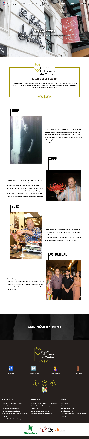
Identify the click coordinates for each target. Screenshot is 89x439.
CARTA (54, 4)
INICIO (9, 4)
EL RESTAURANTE (15, 4)
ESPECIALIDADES (32, 4)
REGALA (73, 4)
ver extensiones (18, 403)
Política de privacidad (68, 408)
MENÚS (63, 4)
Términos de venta (67, 411)
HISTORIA (23, 4)
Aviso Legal (64, 403)
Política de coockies (67, 406)
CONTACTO (83, 4)
